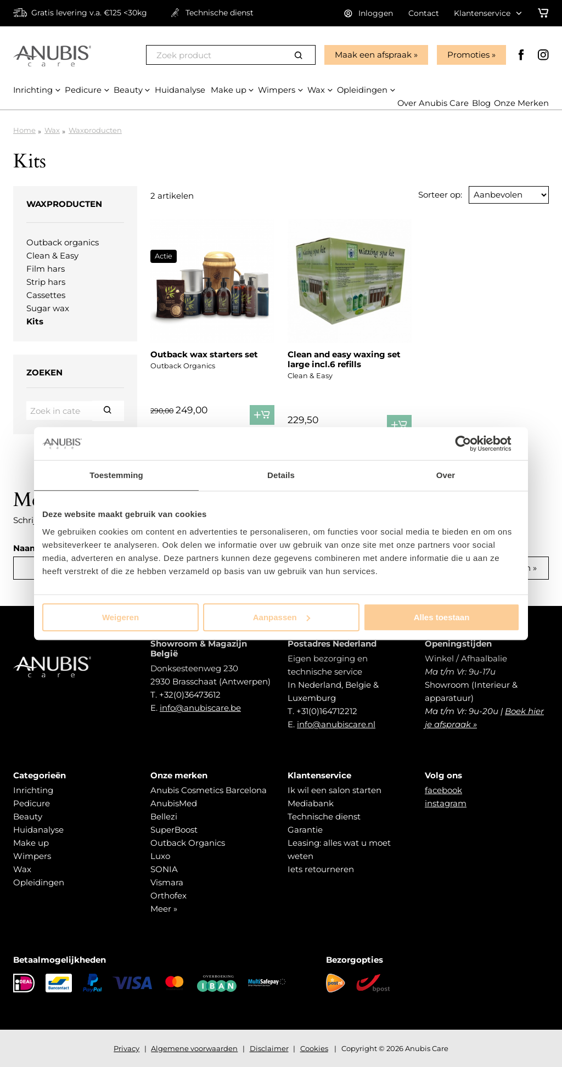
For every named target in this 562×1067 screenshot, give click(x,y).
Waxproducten (95, 130)
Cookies (314, 1048)
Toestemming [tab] (116, 475)
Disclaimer (269, 1048)
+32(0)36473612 (190, 694)
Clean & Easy (52, 255)
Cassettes (45, 295)
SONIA (164, 869)
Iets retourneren (321, 869)
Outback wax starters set (204, 354)
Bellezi (163, 816)
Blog (480, 103)
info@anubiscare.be (200, 708)
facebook (443, 790)
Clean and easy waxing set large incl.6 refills (344, 359)
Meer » (163, 908)
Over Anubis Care (432, 103)
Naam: (27, 548)
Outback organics (62, 242)
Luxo (160, 856)
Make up (31, 843)
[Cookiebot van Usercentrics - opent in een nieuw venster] (472, 443)
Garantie (305, 829)
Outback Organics (187, 843)
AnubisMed (173, 803)
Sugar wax (47, 308)
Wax (52, 130)
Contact (423, 13)
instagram (446, 803)
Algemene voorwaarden (194, 1048)
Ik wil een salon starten (334, 790)
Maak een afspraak (372, 54)
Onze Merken (521, 103)
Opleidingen (38, 882)
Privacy (126, 1048)
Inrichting (33, 790)
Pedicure (31, 803)
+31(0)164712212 (326, 711)
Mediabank (311, 803)
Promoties (468, 54)
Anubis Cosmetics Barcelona (208, 790)
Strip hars (45, 282)
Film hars (45, 268)
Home (24, 130)
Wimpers (32, 856)
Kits (34, 321)
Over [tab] (446, 475)
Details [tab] (281, 475)
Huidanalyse (38, 829)
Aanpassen (281, 617)
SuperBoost (174, 829)
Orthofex (168, 895)
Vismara (166, 882)
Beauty (27, 816)
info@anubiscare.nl (336, 724)
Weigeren (120, 617)
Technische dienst (324, 816)
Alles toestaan (442, 617)
